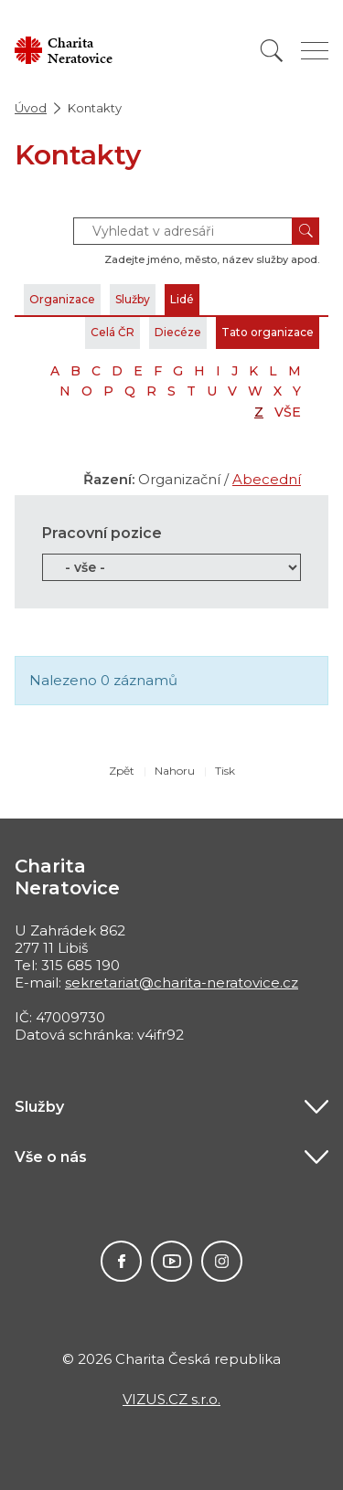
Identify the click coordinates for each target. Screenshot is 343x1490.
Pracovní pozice (102, 533)
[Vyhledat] (272, 50)
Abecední (266, 479)
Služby (132, 299)
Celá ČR (112, 332)
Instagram (221, 1261)
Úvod (31, 107)
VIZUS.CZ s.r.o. (171, 1399)
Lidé (182, 299)
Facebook (121, 1261)
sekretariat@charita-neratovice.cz (181, 982)
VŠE (287, 412)
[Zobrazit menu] (314, 51)
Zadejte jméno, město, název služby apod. (211, 259)
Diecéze (178, 332)
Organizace (62, 299)
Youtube (171, 1261)
